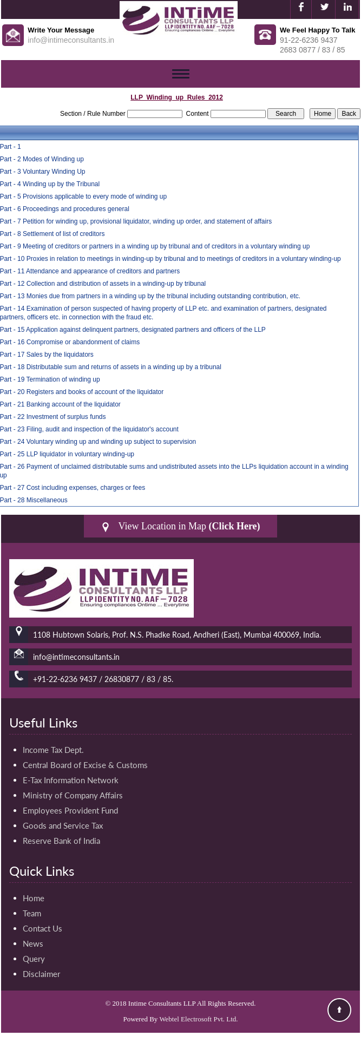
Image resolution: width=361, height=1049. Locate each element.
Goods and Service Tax (63, 825)
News (33, 943)
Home (33, 898)
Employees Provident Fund (70, 810)
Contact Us (42, 928)
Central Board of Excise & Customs (85, 765)
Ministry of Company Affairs (73, 795)
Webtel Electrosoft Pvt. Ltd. (198, 1019)
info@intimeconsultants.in (71, 40)
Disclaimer (41, 974)
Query (34, 958)
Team (32, 913)
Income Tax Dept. (53, 750)
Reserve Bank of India (61, 840)
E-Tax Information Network (71, 780)
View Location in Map (180, 526)
